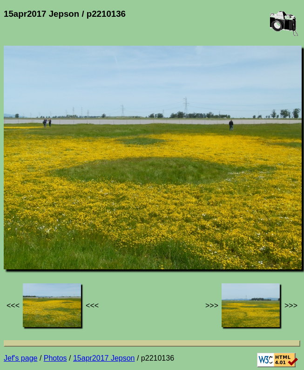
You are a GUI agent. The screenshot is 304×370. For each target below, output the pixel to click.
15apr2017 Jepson (104, 358)
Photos (55, 358)
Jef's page (20, 358)
